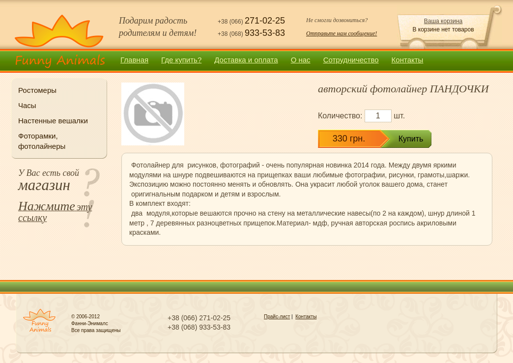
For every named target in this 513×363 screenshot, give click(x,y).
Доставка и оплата (246, 60)
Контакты (408, 60)
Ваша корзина (443, 21)
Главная (134, 60)
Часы (27, 105)
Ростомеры (37, 90)
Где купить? (181, 60)
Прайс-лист (277, 316)
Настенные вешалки (53, 120)
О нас (301, 60)
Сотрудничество (351, 60)
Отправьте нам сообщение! (341, 33)
